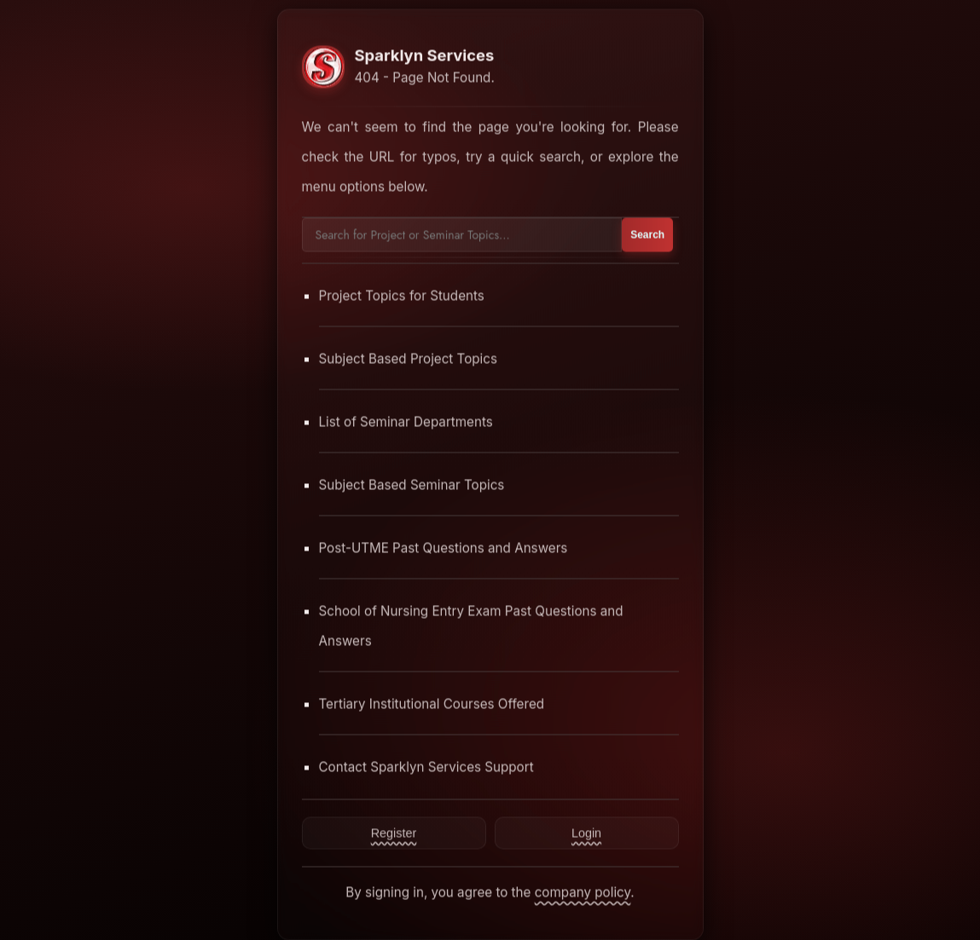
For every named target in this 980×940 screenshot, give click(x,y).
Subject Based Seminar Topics (412, 484)
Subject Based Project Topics (408, 358)
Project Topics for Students (401, 295)
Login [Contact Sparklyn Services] (586, 832)
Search (647, 234)
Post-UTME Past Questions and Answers (443, 547)
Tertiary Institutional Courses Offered (432, 703)
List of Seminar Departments (406, 421)
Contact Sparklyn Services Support (426, 766)
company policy (583, 892)
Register (394, 832)
